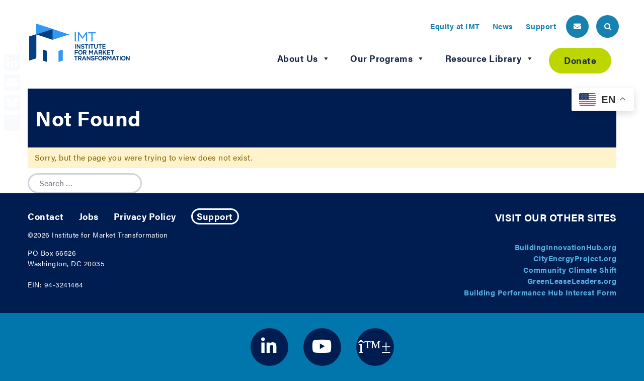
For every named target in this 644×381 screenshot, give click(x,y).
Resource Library (489, 58)
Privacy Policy (145, 216)
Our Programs (387, 58)
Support (541, 26)
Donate (580, 60)
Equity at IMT (455, 26)
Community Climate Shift (570, 269)
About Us (304, 58)
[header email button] (577, 26)
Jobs (89, 216)
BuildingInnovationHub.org (566, 247)
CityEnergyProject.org (575, 258)
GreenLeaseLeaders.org (572, 280)
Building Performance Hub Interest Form (540, 292)
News (503, 26)
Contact (46, 216)
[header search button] (607, 26)
